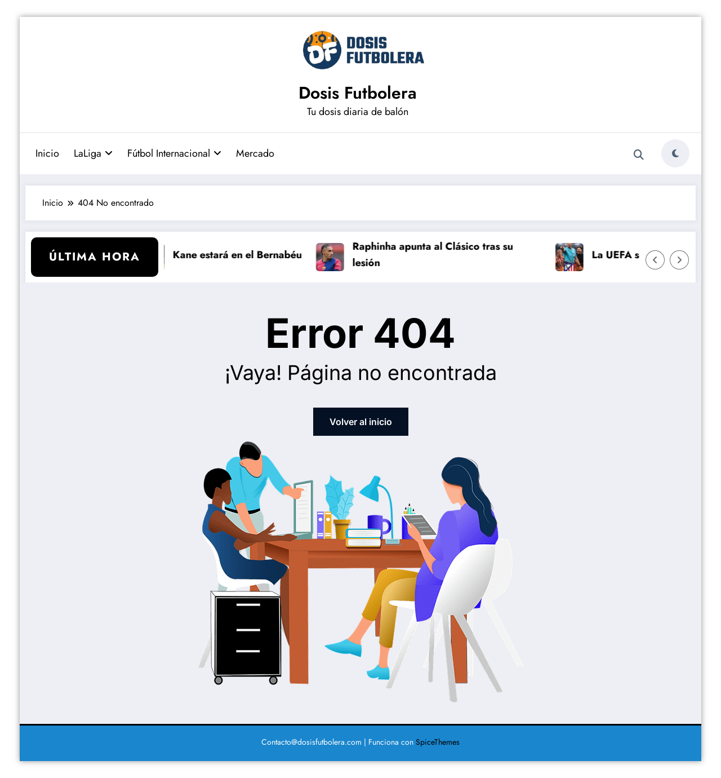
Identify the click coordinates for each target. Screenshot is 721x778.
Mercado (255, 153)
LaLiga (93, 153)
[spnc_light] (675, 153)
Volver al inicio (361, 421)
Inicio (47, 153)
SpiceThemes (438, 742)
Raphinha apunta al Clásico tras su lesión (437, 254)
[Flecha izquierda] (655, 260)
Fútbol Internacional (174, 153)
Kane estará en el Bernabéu (241, 254)
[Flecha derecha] (679, 260)
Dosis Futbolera (358, 93)
